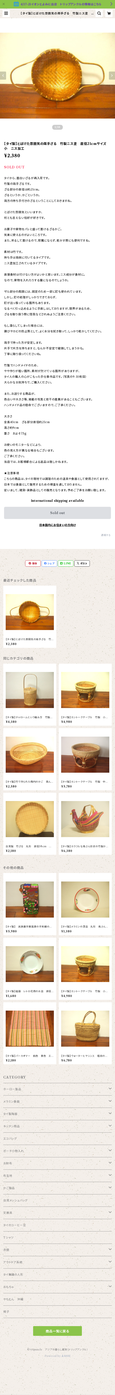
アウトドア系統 (13, 1262)
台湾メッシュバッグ (15, 1200)
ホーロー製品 (12, 1089)
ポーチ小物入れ (13, 1151)
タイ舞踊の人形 (13, 1274)
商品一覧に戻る (57, 1331)
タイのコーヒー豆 (14, 1225)
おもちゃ (8, 1287)
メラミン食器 (11, 1101)
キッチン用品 (11, 1126)
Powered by (58, 1356)
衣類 (6, 1250)
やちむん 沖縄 (13, 1299)
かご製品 (9, 1188)
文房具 (7, 1213)
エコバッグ (10, 1138)
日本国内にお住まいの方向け (57, 525)
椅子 (6, 1312)
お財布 (7, 1163)
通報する (106, 535)
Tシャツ (8, 1237)
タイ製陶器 (10, 1114)
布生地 (7, 1176)
